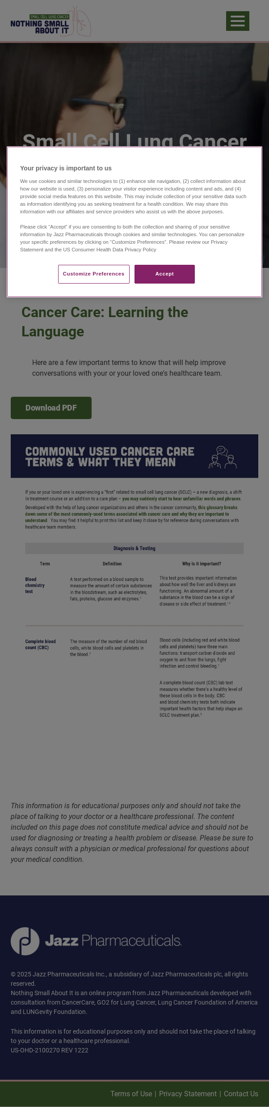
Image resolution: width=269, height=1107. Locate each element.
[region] (134, 221)
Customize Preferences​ (94, 274)
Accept (165, 274)
